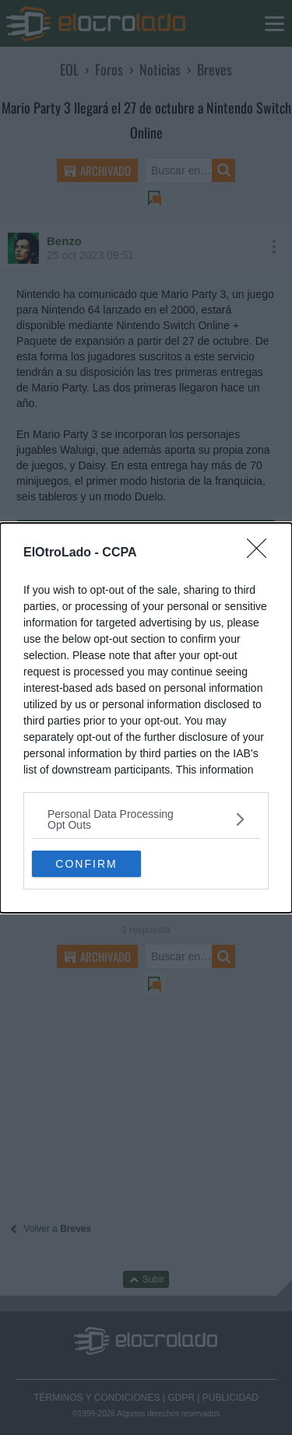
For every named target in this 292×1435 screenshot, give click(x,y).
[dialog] (146, 718)
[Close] (261, 553)
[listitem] (146, 819)
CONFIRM (86, 863)
